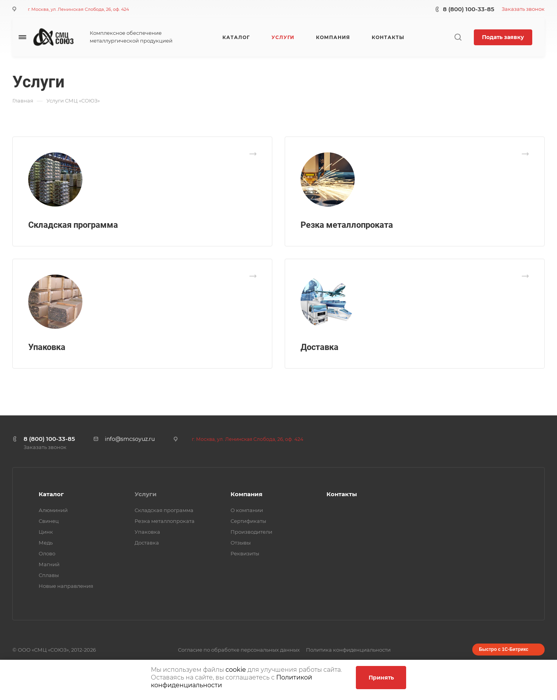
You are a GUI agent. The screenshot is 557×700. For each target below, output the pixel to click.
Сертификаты (248, 521)
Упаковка (46, 347)
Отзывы (241, 543)
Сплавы (49, 575)
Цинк (46, 532)
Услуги (146, 494)
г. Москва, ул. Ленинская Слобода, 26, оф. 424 (78, 9)
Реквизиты (245, 553)
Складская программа (73, 225)
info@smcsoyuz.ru (130, 438)
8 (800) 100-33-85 (468, 9)
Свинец (49, 521)
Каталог (51, 494)
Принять (381, 677)
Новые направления (66, 586)
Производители (251, 532)
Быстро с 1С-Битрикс (503, 649)
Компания (246, 494)
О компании (247, 510)
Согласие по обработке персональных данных (239, 650)
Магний (49, 564)
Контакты (341, 494)
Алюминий (53, 510)
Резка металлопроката (347, 225)
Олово (47, 553)
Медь (46, 543)
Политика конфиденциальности (348, 650)
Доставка (319, 347)
